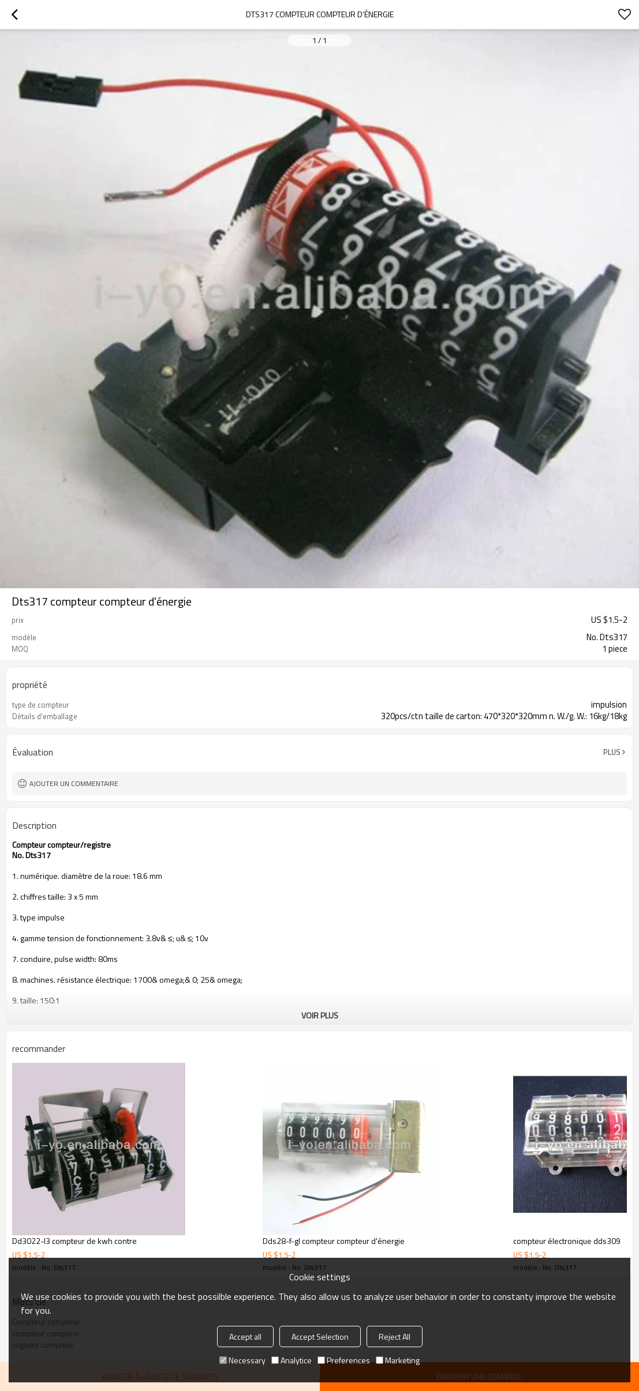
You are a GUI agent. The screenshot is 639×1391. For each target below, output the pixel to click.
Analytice (291, 1360)
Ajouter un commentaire (73, 783)
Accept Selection (320, 1336)
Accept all (245, 1336)
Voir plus (319, 1015)
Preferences (343, 1360)
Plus (612, 752)
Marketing (398, 1360)
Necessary (242, 1360)
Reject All (394, 1336)
